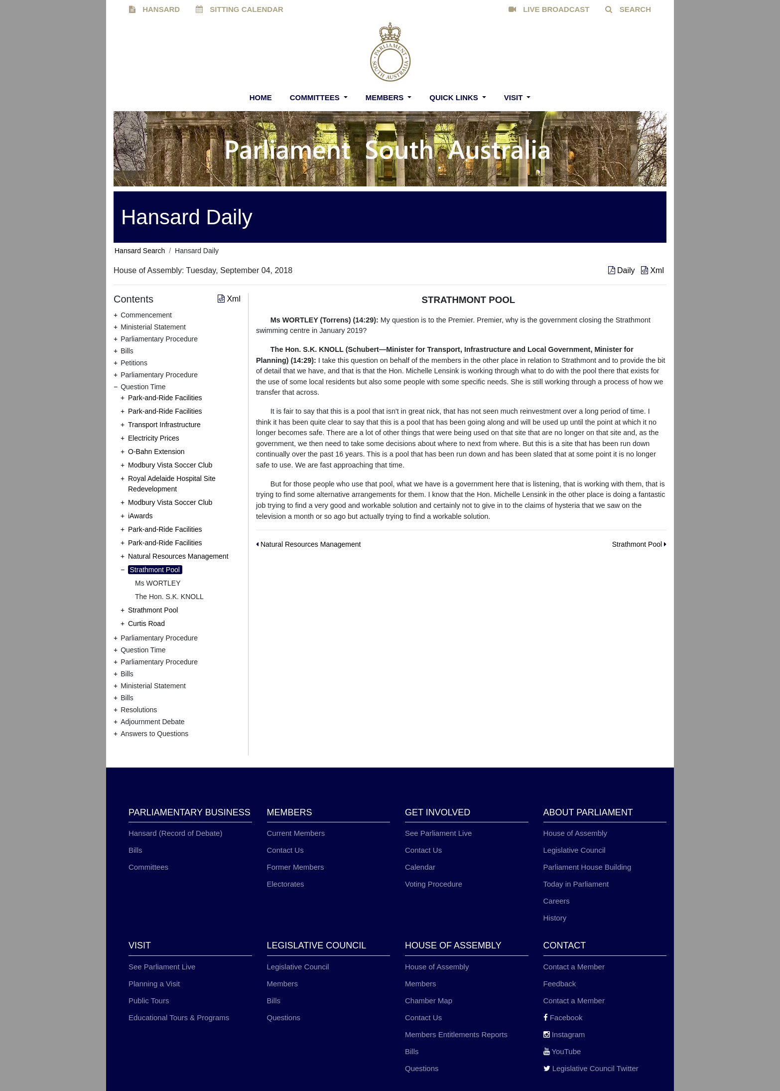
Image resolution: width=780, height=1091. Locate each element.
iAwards (140, 516)
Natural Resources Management (178, 556)
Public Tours (149, 1000)
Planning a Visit (154, 983)
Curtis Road (146, 623)
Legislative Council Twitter (591, 1068)
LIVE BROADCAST (549, 9)
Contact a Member (574, 966)
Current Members (296, 833)
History (555, 918)
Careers (556, 901)
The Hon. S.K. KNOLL (169, 597)
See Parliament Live (438, 833)
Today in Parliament (576, 884)
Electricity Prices (153, 438)
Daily (622, 270)
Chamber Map (428, 1000)
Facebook (563, 1017)
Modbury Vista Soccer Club (170, 465)
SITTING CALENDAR (239, 9)
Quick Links (454, 97)
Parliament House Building (587, 867)
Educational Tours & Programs (179, 1017)
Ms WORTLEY (158, 583)
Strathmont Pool (155, 570)
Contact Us (285, 850)
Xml (652, 270)
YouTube (562, 1051)
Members (386, 97)
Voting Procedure (433, 884)
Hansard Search (140, 251)
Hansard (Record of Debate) (175, 833)
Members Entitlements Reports (456, 1034)
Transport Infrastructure (164, 425)
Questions (284, 1017)
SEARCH (628, 9)
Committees (316, 97)
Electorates (285, 884)
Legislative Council (574, 850)
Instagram (564, 1034)
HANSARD (154, 9)
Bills (135, 850)
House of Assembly (575, 833)
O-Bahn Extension (156, 452)
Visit (514, 97)
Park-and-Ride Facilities (165, 398)
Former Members (295, 867)
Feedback (559, 983)
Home (261, 97)
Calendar (420, 867)
